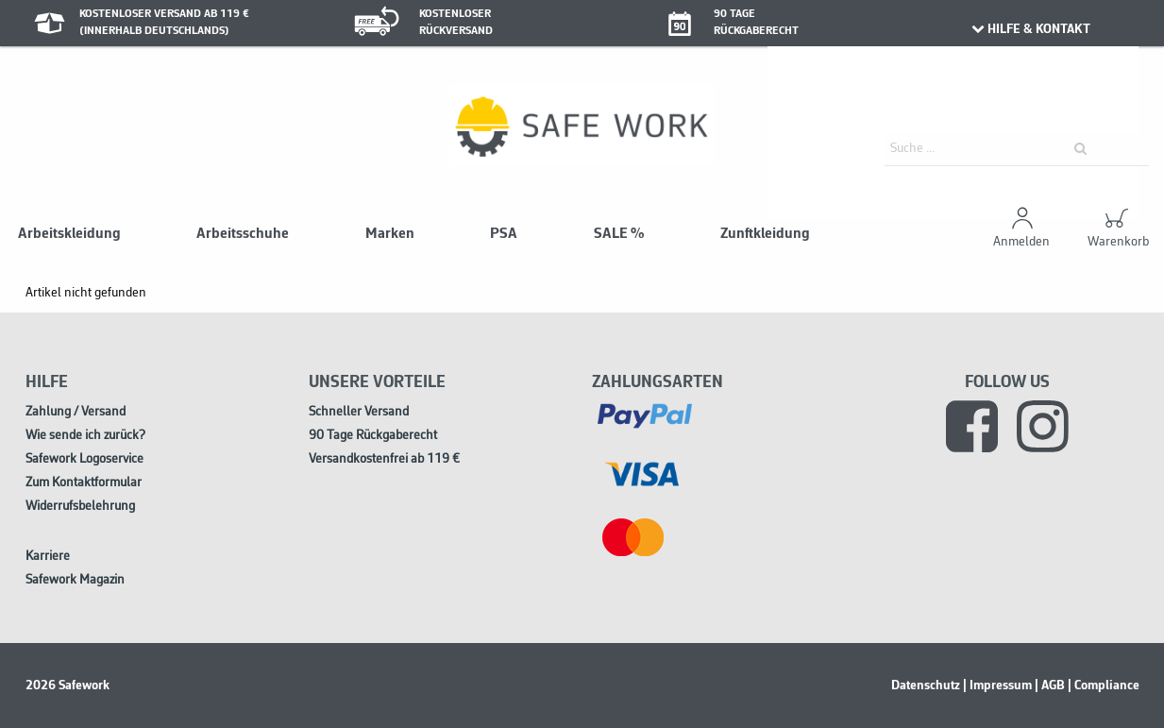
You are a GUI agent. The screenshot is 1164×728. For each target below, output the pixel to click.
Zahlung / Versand (75, 412)
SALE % (619, 234)
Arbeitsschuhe (242, 234)
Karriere (47, 557)
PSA (503, 234)
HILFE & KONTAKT (1030, 29)
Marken (389, 234)
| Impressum (997, 685)
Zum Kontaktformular (83, 483)
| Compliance (1103, 685)
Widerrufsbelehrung (80, 506)
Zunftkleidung (765, 234)
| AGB (1050, 685)
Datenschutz (925, 685)
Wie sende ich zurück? (85, 436)
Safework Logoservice (84, 459)
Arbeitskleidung (69, 234)
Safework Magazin (75, 580)
